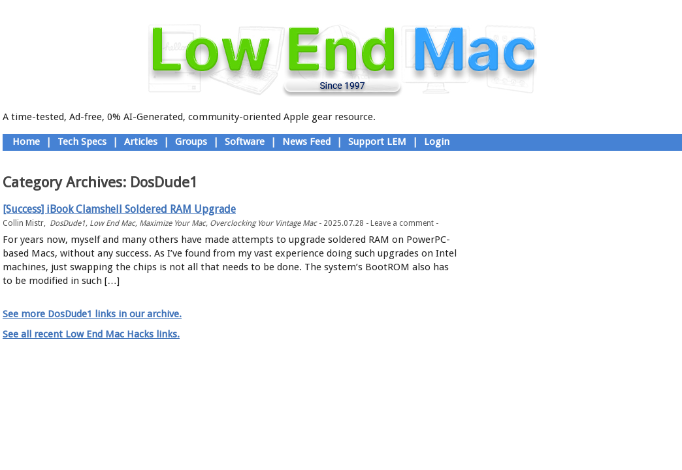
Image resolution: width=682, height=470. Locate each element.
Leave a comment (402, 223)
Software (245, 142)
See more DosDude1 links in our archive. (92, 314)
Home (26, 142)
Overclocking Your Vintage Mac (263, 223)
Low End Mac (112, 223)
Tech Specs (81, 142)
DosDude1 (68, 223)
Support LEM (377, 142)
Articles (140, 142)
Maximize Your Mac (172, 223)
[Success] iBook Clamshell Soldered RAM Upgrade (119, 209)
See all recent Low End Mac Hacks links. (91, 334)
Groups (191, 142)
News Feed (306, 142)
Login (436, 142)
